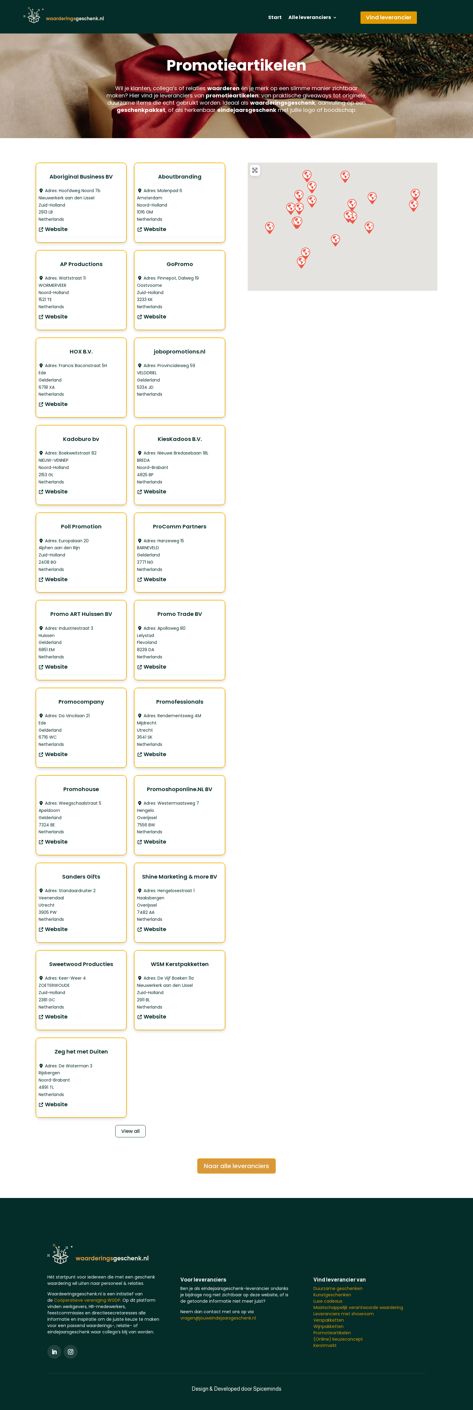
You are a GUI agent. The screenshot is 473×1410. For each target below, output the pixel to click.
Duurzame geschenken (338, 1288)
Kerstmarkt (325, 1345)
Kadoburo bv (81, 439)
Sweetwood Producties (81, 964)
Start (275, 18)
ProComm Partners (179, 526)
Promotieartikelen (332, 1333)
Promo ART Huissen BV (81, 614)
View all (130, 1131)
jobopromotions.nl (179, 351)
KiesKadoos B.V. (180, 439)
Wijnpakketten (328, 1326)
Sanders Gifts (81, 876)
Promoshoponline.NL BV (179, 789)
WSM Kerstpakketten (180, 964)
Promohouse (81, 789)
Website (56, 229)
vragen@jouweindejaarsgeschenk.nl (218, 1318)
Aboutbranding (180, 176)
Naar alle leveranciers (236, 1166)
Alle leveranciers (309, 18)
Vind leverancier (388, 17)
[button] (311, 187)
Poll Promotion (81, 526)
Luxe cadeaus (327, 1301)
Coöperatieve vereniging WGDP (87, 1300)
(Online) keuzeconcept (338, 1339)
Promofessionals (179, 701)
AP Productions (81, 264)
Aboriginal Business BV (81, 176)
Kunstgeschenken (332, 1295)
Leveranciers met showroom (343, 1314)
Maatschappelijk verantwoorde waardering (358, 1307)
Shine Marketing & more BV (179, 876)
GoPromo (180, 264)
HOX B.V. (81, 351)
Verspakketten (328, 1320)
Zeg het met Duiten (81, 1051)
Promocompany (81, 701)
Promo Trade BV (179, 614)
